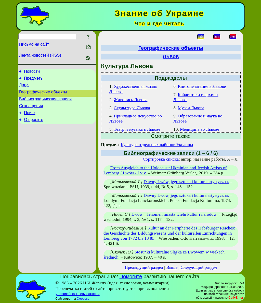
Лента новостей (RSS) (40, 55)
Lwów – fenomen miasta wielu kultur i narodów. (175, 214)
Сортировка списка (161, 159)
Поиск (29, 118)
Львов (171, 56)
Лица (24, 87)
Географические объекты (43, 95)
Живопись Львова (130, 99)
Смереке (83, 298)
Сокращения (31, 110)
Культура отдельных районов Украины (157, 144)
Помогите (131, 276)
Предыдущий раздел (144, 267)
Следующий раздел (199, 267)
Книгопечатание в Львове (202, 86)
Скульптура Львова (132, 107)
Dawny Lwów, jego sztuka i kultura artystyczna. (186, 181)
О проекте (33, 126)
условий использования (77, 293)
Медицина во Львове (199, 129)
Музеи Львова (191, 107)
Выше (171, 267)
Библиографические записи (45, 103)
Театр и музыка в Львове (137, 129)
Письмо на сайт (34, 44)
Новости (32, 72)
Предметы (33, 80)
